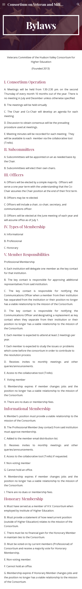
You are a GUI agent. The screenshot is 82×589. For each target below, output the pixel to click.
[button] (4, 4)
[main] (41, 25)
